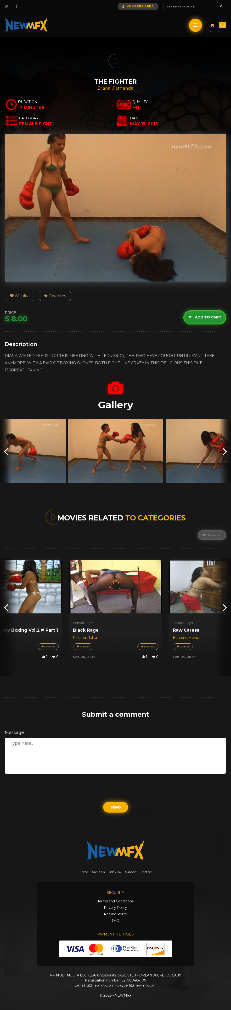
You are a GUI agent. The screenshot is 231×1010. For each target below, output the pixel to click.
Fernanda (123, 88)
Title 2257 (114, 872)
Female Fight (83, 623)
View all (212, 535)
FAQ (115, 920)
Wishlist (19, 296)
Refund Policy (115, 914)
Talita (92, 637)
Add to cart (204, 317)
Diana (105, 88)
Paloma (80, 637)
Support (131, 872)
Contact (146, 872)
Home (83, 872)
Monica (194, 637)
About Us (98, 872)
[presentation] (6, 451)
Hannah (180, 637)
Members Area (138, 6)
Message (14, 732)
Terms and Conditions (115, 901)
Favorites (55, 296)
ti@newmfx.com (100, 985)
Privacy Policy (115, 908)
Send (115, 807)
